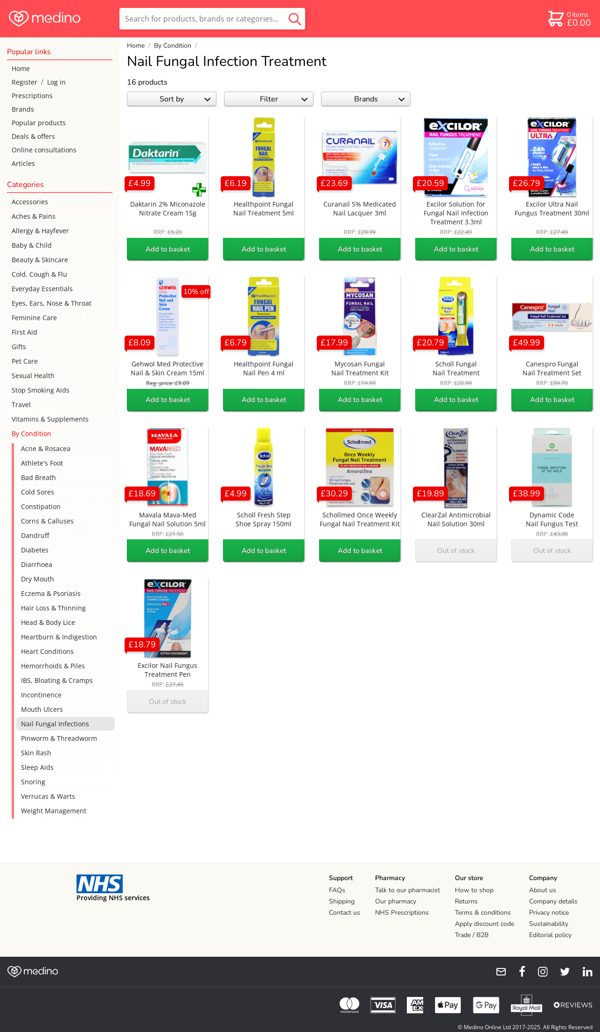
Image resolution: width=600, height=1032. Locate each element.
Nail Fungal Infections (55, 723)
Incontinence (41, 694)
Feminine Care (34, 317)
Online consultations (44, 149)
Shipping (342, 901)
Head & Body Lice (48, 622)
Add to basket (168, 249)
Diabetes (35, 549)
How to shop (474, 890)
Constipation (41, 506)
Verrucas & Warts (48, 796)
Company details (553, 901)
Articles (23, 163)
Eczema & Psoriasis (51, 593)
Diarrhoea (36, 564)
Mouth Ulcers (42, 709)
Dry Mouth (37, 578)
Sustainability (548, 923)
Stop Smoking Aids (41, 390)
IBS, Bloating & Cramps (57, 680)
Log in (56, 82)
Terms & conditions (483, 912)
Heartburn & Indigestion (59, 636)
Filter (284, 99)
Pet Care (25, 361)
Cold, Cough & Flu (39, 274)
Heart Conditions (47, 651)
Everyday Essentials (42, 288)
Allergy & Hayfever (40, 230)
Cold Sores (37, 491)
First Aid (24, 332)
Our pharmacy (395, 901)
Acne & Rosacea (45, 448)
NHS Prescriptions (402, 912)
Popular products (39, 122)
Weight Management (53, 810)
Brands (23, 109)
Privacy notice (549, 912)
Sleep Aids (37, 767)
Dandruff (35, 535)
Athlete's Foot (42, 463)
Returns (466, 901)
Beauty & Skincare (40, 259)
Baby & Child (32, 245)
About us (542, 890)
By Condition (31, 433)
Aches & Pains (34, 216)
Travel (21, 404)
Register (24, 82)
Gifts (19, 346)
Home (21, 68)
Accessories (30, 201)
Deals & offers (33, 136)
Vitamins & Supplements (50, 419)
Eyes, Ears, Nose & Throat (51, 303)
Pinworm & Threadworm (59, 738)
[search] (212, 18)
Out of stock (456, 550)
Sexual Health (33, 375)
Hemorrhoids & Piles (53, 665)
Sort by (185, 99)
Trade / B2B (471, 935)
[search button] (295, 18)
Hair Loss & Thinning (53, 607)
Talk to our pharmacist (407, 890)
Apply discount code (484, 923)
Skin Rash (36, 752)
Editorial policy (550, 935)
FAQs (337, 890)
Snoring (33, 781)
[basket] (569, 18)
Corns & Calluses (47, 520)
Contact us (344, 912)
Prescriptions (32, 95)
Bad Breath (38, 477)
